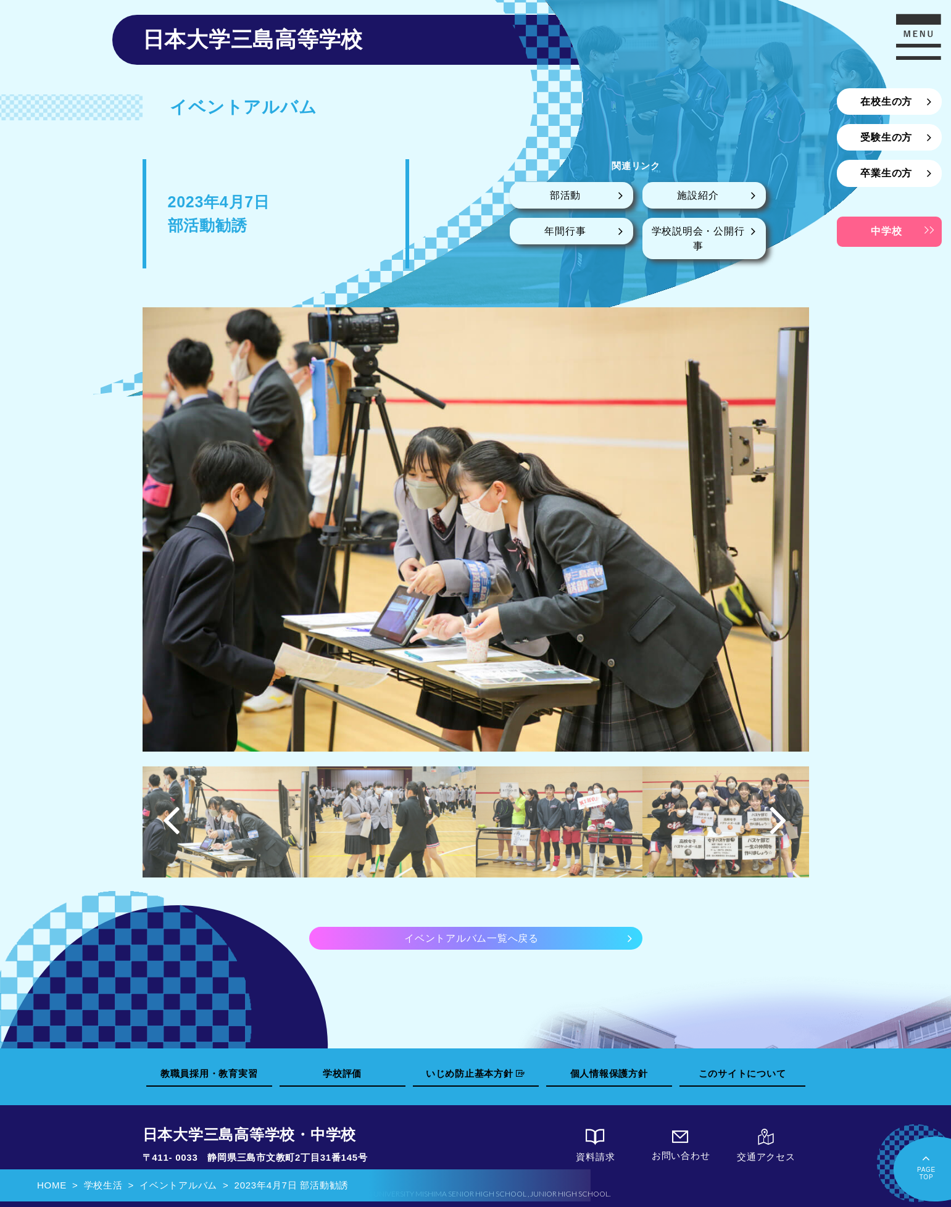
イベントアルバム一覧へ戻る (471, 938)
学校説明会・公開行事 (698, 238)
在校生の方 (886, 101)
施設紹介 (697, 195)
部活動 (565, 195)
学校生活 (103, 1185)
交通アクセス (765, 1145)
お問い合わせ (680, 1145)
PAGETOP (926, 1165)
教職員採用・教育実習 (209, 1073)
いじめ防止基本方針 (475, 1073)
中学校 (886, 231)
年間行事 (565, 231)
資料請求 (595, 1145)
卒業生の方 (886, 173)
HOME (52, 1185)
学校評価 (342, 1073)
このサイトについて (742, 1073)
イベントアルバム (178, 1185)
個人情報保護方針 (609, 1073)
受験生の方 (886, 137)
